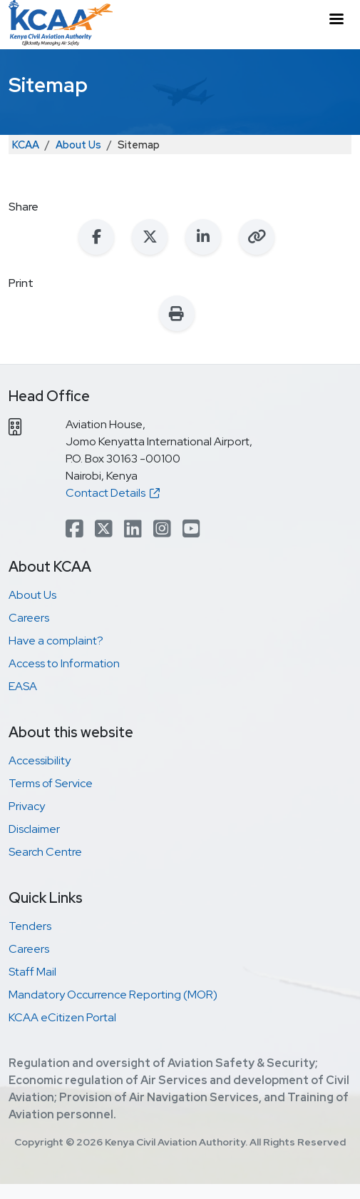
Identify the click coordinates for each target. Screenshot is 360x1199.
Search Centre (45, 851)
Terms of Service (51, 783)
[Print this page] (177, 313)
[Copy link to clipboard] (256, 237)
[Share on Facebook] (96, 237)
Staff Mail (32, 971)
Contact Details (113, 492)
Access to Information (64, 663)
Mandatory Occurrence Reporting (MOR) (113, 994)
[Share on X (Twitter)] (150, 237)
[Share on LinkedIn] (203, 237)
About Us (78, 144)
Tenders (30, 926)
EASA (23, 686)
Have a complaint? (56, 640)
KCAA (25, 144)
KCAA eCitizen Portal (62, 1017)
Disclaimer (34, 828)
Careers (29, 617)
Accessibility (40, 760)
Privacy (27, 806)
